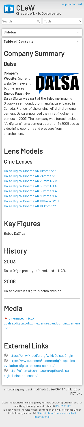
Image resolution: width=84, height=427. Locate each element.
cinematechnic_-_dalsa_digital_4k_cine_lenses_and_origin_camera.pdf (42, 323)
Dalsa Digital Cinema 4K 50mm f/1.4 (30, 191)
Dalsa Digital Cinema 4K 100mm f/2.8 (31, 201)
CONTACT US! (63, 406)
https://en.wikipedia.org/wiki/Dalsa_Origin (41, 355)
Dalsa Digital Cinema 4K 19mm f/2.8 (30, 171)
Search (39, 21)
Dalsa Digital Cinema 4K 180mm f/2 (30, 206)
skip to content (71, 4)
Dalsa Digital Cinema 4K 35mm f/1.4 (30, 186)
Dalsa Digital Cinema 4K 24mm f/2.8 (30, 176)
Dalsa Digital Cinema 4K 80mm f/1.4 (30, 196)
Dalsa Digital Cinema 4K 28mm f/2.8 (30, 181)
